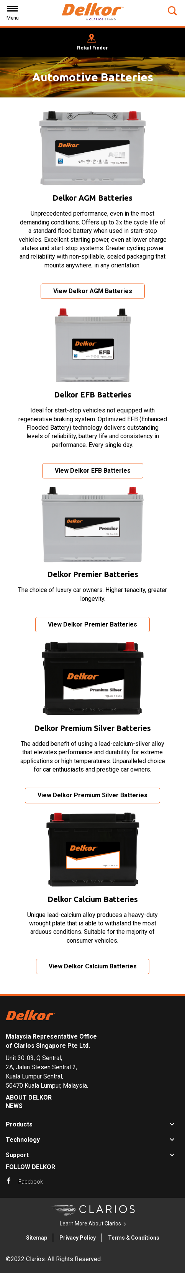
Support (17, 1155)
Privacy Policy (77, 1238)
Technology (23, 1139)
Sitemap (36, 1238)
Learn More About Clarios (90, 1223)
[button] (173, 10)
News (14, 1106)
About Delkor (29, 1097)
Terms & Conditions (133, 1238)
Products (19, 1124)
